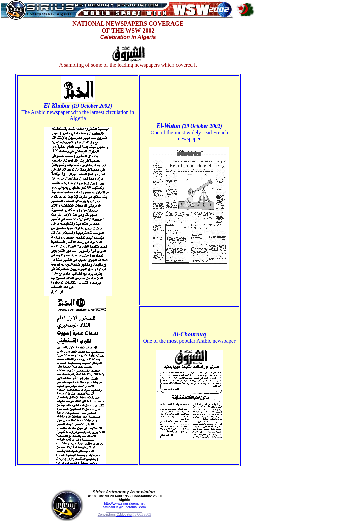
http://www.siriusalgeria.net (124, 503)
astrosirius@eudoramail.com (124, 507)
